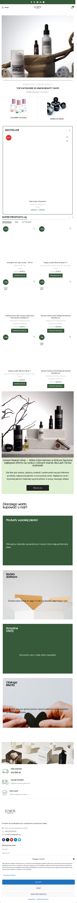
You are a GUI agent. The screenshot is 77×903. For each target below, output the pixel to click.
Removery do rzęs (20, 265)
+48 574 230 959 (10, 831)
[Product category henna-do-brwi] (51, 109)
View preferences (38, 894)
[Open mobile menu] (5, 7)
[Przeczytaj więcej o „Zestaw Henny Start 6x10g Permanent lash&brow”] (55, 331)
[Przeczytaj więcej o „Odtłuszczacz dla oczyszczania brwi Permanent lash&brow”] (19, 331)
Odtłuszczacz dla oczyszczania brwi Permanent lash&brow (19, 317)
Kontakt (5, 849)
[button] (74, 859)
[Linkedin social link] (40, 2)
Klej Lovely (41, 204)
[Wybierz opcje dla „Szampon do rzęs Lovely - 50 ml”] (20, 275)
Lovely (38, 207)
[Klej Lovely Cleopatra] (37, 166)
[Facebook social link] (31, 2)
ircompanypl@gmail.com (13, 834)
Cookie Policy (31, 899)
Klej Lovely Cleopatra (37, 201)
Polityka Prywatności (43, 899)
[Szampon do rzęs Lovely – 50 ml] (19, 243)
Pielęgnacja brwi (24, 321)
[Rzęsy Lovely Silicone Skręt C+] (55, 243)
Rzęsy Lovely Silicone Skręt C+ (55, 262)
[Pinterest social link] (37, 2)
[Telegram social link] (43, 2)
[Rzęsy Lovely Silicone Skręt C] (19, 351)
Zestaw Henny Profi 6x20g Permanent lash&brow (56, 372)
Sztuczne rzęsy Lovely (64, 265)
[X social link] (34, 2)
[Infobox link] (37, 771)
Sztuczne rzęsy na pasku (48, 265)
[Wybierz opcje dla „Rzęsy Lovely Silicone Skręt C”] (20, 384)
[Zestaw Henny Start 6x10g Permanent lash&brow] (55, 296)
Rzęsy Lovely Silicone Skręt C (19, 371)
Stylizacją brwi (14, 321)
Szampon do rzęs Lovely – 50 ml (19, 262)
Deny (38, 888)
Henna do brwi (60, 321)
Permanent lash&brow (20, 323)
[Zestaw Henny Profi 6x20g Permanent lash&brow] (55, 351)
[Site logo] (37, 7)
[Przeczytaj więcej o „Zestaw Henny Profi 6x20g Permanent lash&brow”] (55, 386)
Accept (38, 882)
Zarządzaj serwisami (9, 875)
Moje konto (6, 853)
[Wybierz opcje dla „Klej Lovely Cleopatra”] (67, 141)
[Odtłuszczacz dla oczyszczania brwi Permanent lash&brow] (19, 296)
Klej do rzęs (34, 204)
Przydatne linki (9, 845)
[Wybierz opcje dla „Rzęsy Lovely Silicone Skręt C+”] (56, 275)
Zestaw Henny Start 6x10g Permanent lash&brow (56, 317)
